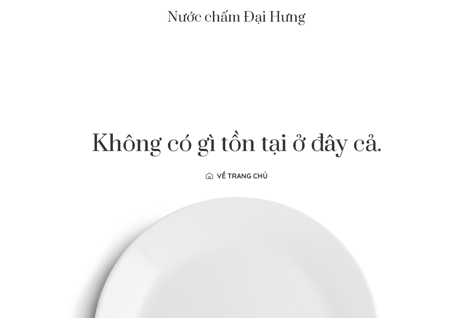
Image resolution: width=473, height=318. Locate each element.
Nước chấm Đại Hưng (236, 17)
